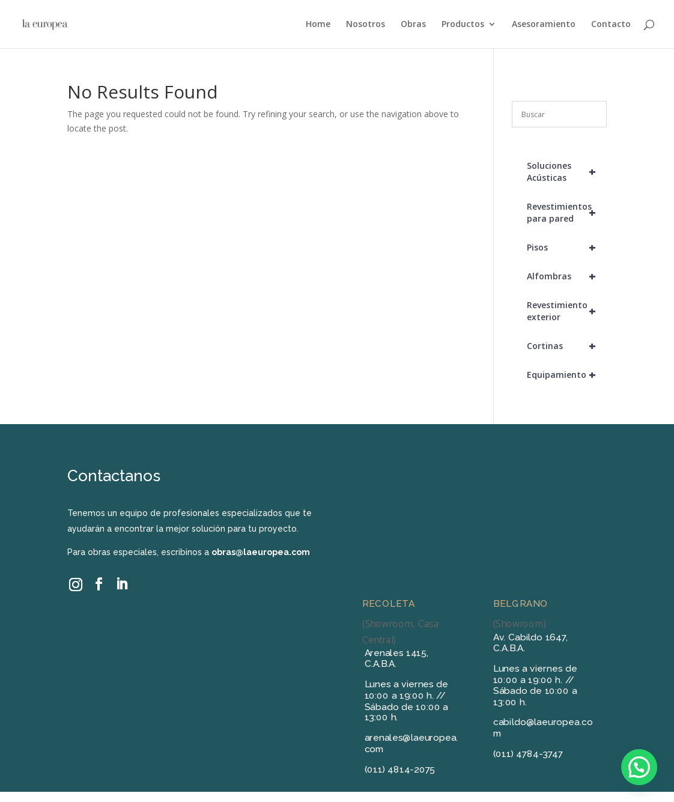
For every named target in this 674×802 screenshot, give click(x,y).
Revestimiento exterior (566, 311)
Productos (463, 24)
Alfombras (566, 276)
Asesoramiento (543, 24)
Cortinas (566, 346)
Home (318, 24)
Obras (413, 24)
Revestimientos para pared (566, 212)
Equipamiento (566, 374)
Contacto (611, 24)
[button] (639, 767)
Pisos (566, 247)
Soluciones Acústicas (566, 171)
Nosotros (365, 24)
